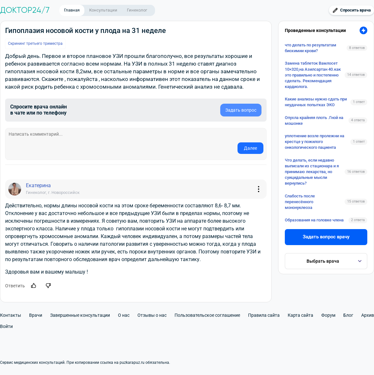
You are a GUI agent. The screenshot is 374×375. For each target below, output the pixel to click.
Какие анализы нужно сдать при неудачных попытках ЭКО (316, 102)
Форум (328, 315)
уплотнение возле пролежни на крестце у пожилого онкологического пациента (314, 141)
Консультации (103, 10)
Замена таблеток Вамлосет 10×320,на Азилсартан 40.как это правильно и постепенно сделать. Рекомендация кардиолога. (313, 75)
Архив (367, 315)
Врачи (35, 315)
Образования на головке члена (314, 220)
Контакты (10, 315)
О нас (123, 315)
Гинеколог (137, 10)
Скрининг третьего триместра (35, 43)
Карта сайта (300, 315)
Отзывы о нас (152, 315)
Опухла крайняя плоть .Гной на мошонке (314, 120)
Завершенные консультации (80, 315)
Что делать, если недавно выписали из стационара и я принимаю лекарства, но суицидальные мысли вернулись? (312, 172)
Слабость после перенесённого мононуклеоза (300, 202)
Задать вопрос (240, 110)
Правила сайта (264, 315)
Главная (72, 10)
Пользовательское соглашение (207, 315)
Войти (6, 326)
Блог (348, 315)
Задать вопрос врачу (326, 237)
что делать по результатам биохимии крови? (310, 48)
